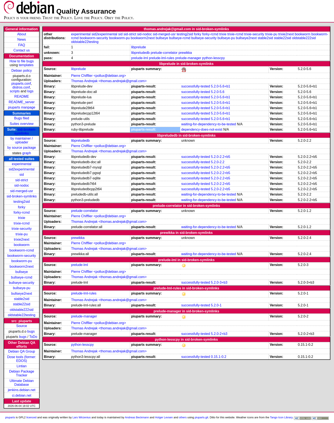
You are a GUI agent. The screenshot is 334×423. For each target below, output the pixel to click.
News (21, 39)
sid (21, 174)
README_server (22, 102)
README (21, 96)
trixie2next (21, 239)
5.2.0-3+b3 (219, 282)
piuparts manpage (21, 107)
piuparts (10, 417)
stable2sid (21, 299)
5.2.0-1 (216, 305)
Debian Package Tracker (21, 373)
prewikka (185, 52)
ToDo (33, 337)
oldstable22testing (21, 315)
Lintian (22, 366)
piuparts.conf (21, 83)
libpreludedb (140, 52)
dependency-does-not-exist (201, 129)
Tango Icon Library (281, 417)
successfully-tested (195, 86)
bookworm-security (21, 255)
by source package (21, 147)
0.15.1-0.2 (218, 357)
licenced (31, 417)
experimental (21, 164)
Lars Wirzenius (82, 417)
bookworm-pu (21, 261)
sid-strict (21, 180)
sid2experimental (21, 169)
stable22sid (21, 304)
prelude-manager (188, 58)
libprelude (138, 47)
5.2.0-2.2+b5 (220, 157)
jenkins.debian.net (21, 390)
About (21, 34)
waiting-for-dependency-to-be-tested (208, 124)
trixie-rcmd (22, 223)
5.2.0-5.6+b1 (220, 86)
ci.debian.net (21, 395)
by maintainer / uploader (21, 140)
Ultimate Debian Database (22, 382)
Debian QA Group (21, 351)
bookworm (22, 245)
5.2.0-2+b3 (219, 334)
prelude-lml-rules (161, 58)
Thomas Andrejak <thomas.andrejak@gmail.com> (109, 81)
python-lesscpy (213, 58)
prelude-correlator (164, 52)
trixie (21, 218)
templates (26, 65)
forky (21, 207)
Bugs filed (21, 118)
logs (30, 91)
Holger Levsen (164, 417)
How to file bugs (22, 61)
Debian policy (21, 70)
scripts (15, 91)
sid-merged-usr (21, 191)
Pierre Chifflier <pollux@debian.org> (98, 75)
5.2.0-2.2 (217, 162)
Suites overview (22, 124)
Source (21, 326)
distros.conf (21, 87)
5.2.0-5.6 (217, 92)
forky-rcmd (22, 212)
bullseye (21, 272)
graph (26, 153)
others (183, 417)
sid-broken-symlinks (25, 131)
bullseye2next (21, 293)
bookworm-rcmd (21, 250)
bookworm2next (22, 266)
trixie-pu (22, 234)
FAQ (21, 45)
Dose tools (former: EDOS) (21, 359)
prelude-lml (139, 58)
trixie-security (21, 228)
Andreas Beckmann (137, 417)
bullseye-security (21, 282)
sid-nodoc (21, 185)
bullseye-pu (21, 288)
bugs (31, 331)
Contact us (21, 50)
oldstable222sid (21, 310)
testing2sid (21, 201)
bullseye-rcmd (21, 277)
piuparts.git (201, 417)
